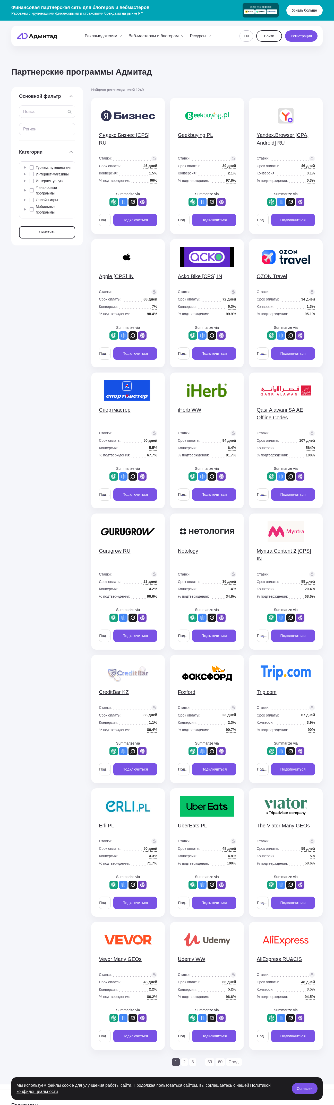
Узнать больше (304, 10)
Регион (29, 129)
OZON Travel (272, 276)
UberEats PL (192, 825)
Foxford (186, 692)
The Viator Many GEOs (283, 825)
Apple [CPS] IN (116, 276)
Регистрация (301, 36)
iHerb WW (189, 410)
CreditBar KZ (114, 692)
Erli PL (106, 825)
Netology (188, 551)
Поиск (29, 111)
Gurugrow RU (114, 551)
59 (210, 1062)
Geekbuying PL (195, 135)
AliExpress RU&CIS (279, 959)
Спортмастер (114, 410)
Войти (269, 36)
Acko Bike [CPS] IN (200, 276)
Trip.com (267, 692)
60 (220, 1062)
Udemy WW (191, 959)
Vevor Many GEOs (120, 959)
